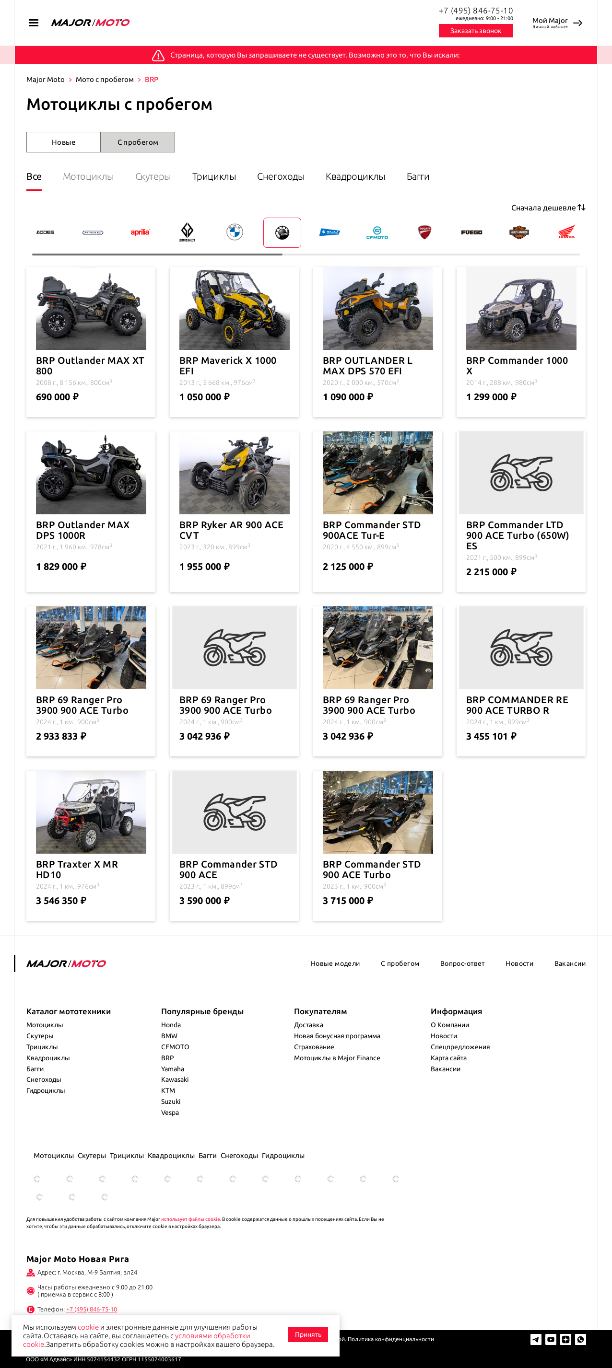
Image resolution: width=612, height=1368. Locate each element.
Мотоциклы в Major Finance (337, 1058)
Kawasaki (175, 1079)
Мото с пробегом (105, 79)
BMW (169, 1036)
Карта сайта (449, 1058)
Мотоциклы (88, 176)
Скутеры (153, 176)
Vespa (170, 1112)
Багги (418, 176)
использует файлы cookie (190, 1219)
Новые (63, 142)
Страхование (314, 1047)
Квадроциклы (357, 176)
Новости (519, 963)
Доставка (308, 1025)
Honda (171, 1025)
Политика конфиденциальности (391, 1339)
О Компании (450, 1025)
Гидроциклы (45, 1090)
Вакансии (570, 963)
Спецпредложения (460, 1047)
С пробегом (138, 142)
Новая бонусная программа (337, 1036)
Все (34, 176)
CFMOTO (175, 1047)
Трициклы (214, 176)
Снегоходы (281, 176)
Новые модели (335, 963)
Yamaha (172, 1069)
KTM (168, 1090)
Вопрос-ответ (462, 963)
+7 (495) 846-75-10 (476, 10)
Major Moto (45, 79)
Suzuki (171, 1101)
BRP (167, 1058)
